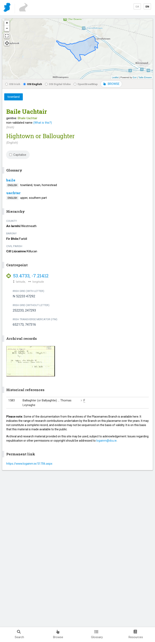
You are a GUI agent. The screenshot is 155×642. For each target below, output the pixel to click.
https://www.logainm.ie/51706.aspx (29, 463)
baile (10, 180)
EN (147, 6)
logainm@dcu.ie (106, 440)
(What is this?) (42, 122)
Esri (135, 77)
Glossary (97, 634)
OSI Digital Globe (58, 84)
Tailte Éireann (145, 77)
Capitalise (17, 155)
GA (137, 6)
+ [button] (7, 23)
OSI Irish (12, 84)
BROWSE (111, 84)
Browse (58, 634)
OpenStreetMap (86, 84)
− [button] (7, 28)
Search (19, 634)
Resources (136, 634)
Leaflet (115, 77)
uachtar (13, 192)
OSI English (32, 84)
